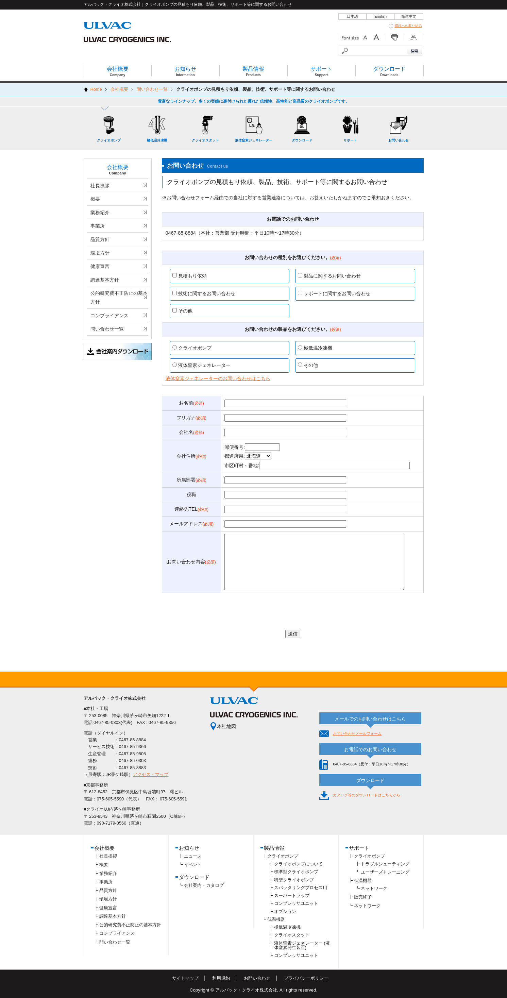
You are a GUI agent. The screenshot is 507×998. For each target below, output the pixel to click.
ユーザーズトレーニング (385, 872)
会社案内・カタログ (204, 885)
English (380, 16)
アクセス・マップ (150, 774)
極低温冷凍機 (287, 927)
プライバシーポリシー (306, 978)
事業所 (97, 226)
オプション (285, 911)
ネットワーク (374, 888)
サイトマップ (185, 978)
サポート (359, 847)
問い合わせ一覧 (107, 329)
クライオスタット (291, 935)
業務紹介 (99, 212)
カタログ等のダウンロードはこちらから (366, 795)
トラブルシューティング (385, 864)
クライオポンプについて (298, 864)
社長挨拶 (99, 185)
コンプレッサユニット (296, 903)
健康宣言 (99, 266)
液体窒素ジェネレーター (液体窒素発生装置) (302, 945)
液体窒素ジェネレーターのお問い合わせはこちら (218, 378)
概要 (95, 199)
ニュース (193, 856)
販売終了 (363, 897)
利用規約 (221, 978)
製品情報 (274, 848)
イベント (193, 864)
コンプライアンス (109, 315)
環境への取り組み (405, 26)
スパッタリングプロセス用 (300, 887)
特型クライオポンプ (294, 880)
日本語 (352, 16)
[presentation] (292, 611)
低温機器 (276, 919)
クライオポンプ (282, 856)
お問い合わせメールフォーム (357, 733)
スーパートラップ (291, 895)
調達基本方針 (104, 280)
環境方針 (99, 253)
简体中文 (408, 16)
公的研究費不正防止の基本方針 (119, 297)
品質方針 (99, 239)
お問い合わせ (257, 978)
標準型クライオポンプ (296, 871)
